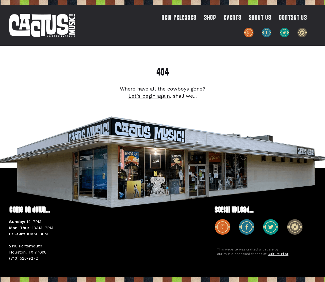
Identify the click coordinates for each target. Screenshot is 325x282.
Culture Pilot (278, 254)
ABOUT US (260, 18)
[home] (42, 25)
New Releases (178, 18)
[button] (207, 19)
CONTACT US (293, 18)
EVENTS (232, 18)
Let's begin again (149, 96)
